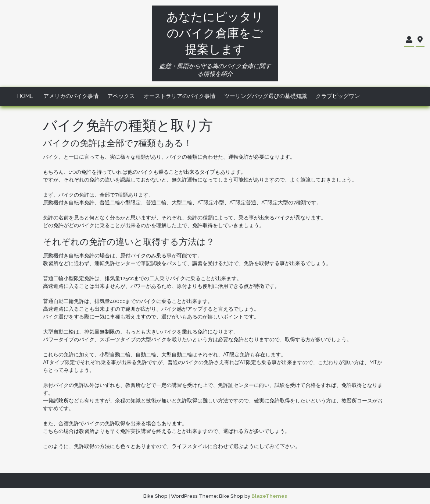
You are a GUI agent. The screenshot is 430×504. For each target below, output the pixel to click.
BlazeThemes (269, 496)
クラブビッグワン (338, 96)
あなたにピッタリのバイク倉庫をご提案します (215, 33)
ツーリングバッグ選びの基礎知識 (265, 96)
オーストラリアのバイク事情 (179, 96)
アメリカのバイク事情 (70, 96)
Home (25, 96)
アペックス (121, 96)
